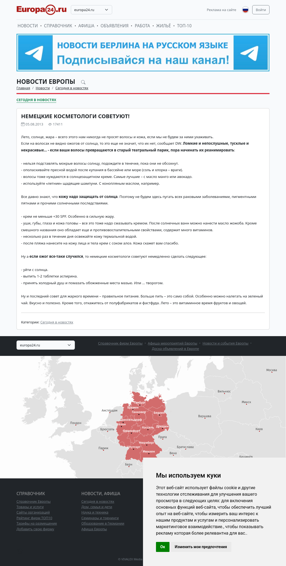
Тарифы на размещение (36, 523)
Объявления (115, 26)
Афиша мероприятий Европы (172, 343)
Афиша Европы (94, 529)
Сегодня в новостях (71, 87)
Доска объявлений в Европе (175, 348)
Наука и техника (94, 512)
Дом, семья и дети (96, 506)
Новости (28, 26)
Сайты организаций (33, 512)
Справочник (58, 26)
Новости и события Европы (225, 343)
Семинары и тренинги (100, 517)
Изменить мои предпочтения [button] (201, 547)
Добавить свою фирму (35, 529)
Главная (23, 87)
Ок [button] (162, 547)
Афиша (86, 26)
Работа (142, 26)
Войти (261, 9)
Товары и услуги (30, 506)
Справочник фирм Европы (120, 343)
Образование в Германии (102, 523)
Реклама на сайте (221, 9)
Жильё (163, 26)
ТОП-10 (184, 26)
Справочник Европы (33, 501)
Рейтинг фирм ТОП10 (34, 517)
